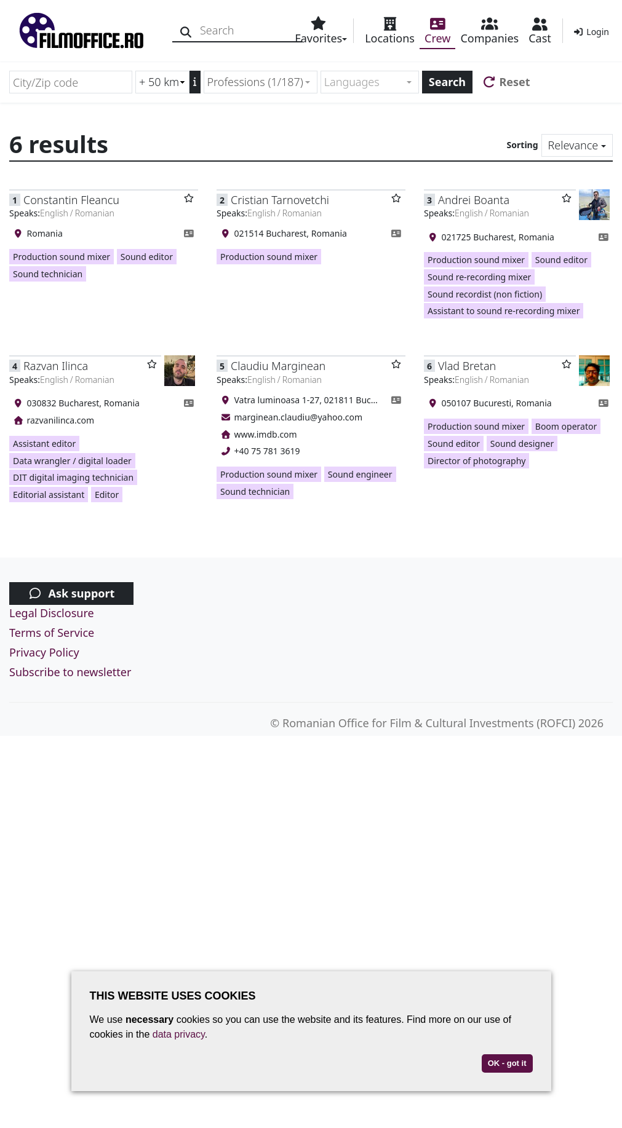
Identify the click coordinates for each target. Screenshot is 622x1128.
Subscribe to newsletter (70, 672)
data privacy (179, 1034)
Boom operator (566, 426)
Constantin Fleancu (71, 199)
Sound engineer (360, 474)
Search (447, 81)
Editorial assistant (48, 494)
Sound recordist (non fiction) (485, 294)
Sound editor (147, 256)
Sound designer (522, 443)
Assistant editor (44, 443)
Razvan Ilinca (55, 365)
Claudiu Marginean (278, 365)
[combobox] (260, 82)
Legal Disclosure (51, 612)
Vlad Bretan (467, 365)
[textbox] (364, 82)
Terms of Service (51, 632)
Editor (107, 494)
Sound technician (47, 274)
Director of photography (476, 461)
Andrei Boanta (473, 199)
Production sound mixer (61, 256)
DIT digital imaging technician (73, 477)
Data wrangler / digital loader (72, 461)
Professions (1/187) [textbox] (255, 81)
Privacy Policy (44, 652)
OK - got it (507, 1063)
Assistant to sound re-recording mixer (504, 311)
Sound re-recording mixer (479, 277)
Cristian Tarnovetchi (280, 199)
